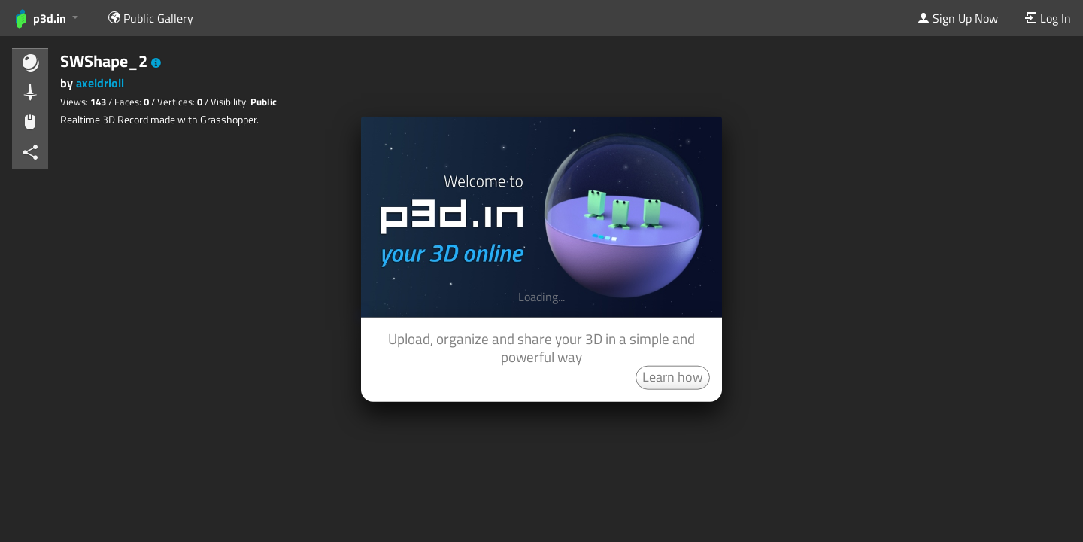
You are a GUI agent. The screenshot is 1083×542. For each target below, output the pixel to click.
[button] (156, 63)
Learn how (672, 376)
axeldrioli (100, 83)
